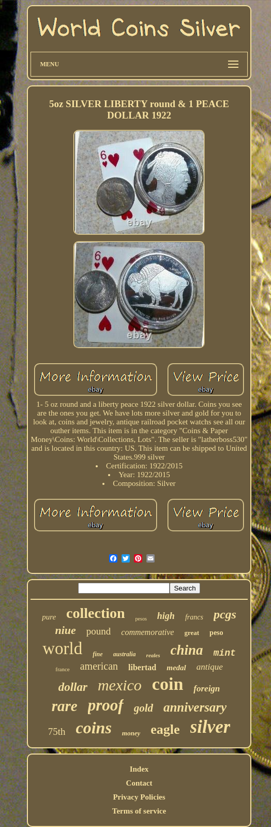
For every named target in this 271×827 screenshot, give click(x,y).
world (62, 648)
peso (216, 633)
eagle (164, 729)
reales (153, 655)
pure (49, 617)
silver (210, 727)
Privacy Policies (139, 797)
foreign (206, 688)
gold (143, 708)
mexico (120, 684)
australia (124, 654)
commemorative (147, 632)
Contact (139, 783)
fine (97, 654)
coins (93, 727)
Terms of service (139, 811)
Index (139, 769)
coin (167, 683)
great (191, 633)
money (131, 733)
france (62, 669)
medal (176, 667)
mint (225, 653)
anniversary (195, 707)
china (187, 650)
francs (194, 617)
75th (57, 731)
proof (106, 705)
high (166, 616)
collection (95, 613)
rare (65, 706)
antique (210, 667)
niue (65, 630)
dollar (72, 687)
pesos (141, 619)
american (99, 666)
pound (98, 631)
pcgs (225, 614)
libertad (142, 667)
